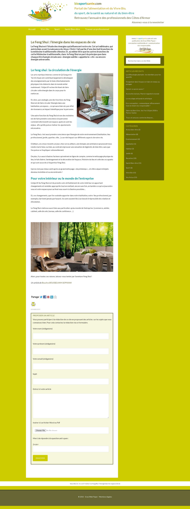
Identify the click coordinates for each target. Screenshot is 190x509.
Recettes (129, 158)
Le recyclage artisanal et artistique (139, 98)
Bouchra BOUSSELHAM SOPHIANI (57, 283)
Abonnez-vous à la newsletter (148, 22)
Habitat (129, 149)
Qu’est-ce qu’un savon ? (135, 89)
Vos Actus (130, 177)
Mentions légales (105, 497)
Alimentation (131, 134)
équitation (130, 144)
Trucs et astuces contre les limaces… (140, 118)
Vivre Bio (129, 173)
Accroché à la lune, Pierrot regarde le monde (142, 94)
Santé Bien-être (132, 163)
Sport (128, 168)
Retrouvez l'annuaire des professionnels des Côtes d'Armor (112, 17)
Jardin (128, 153)
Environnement (132, 139)
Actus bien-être (132, 130)
